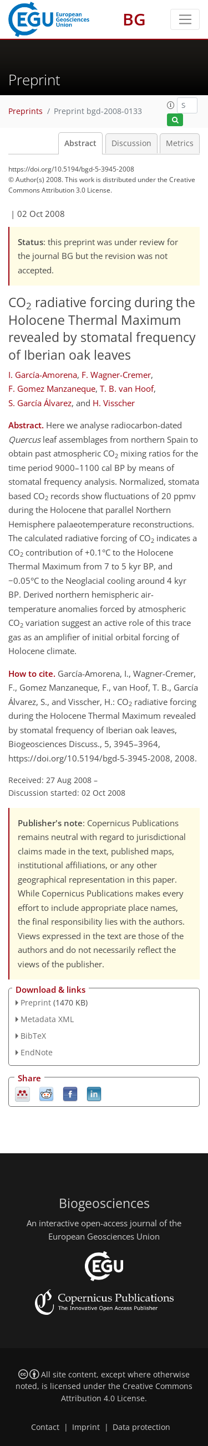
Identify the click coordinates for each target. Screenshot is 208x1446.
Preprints (25, 111)
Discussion (131, 143)
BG (134, 19)
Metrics (180, 143)
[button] (171, 105)
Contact (45, 1427)
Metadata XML (47, 1019)
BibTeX (33, 1035)
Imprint (86, 1427)
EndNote (37, 1052)
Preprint (36, 1002)
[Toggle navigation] (185, 19)
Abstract (80, 143)
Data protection (141, 1427)
